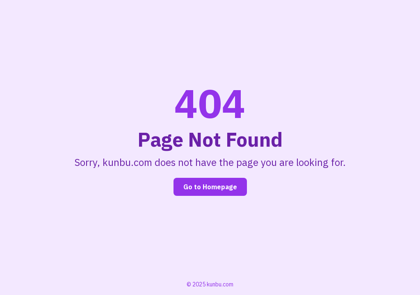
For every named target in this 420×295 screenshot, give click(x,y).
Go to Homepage (210, 187)
